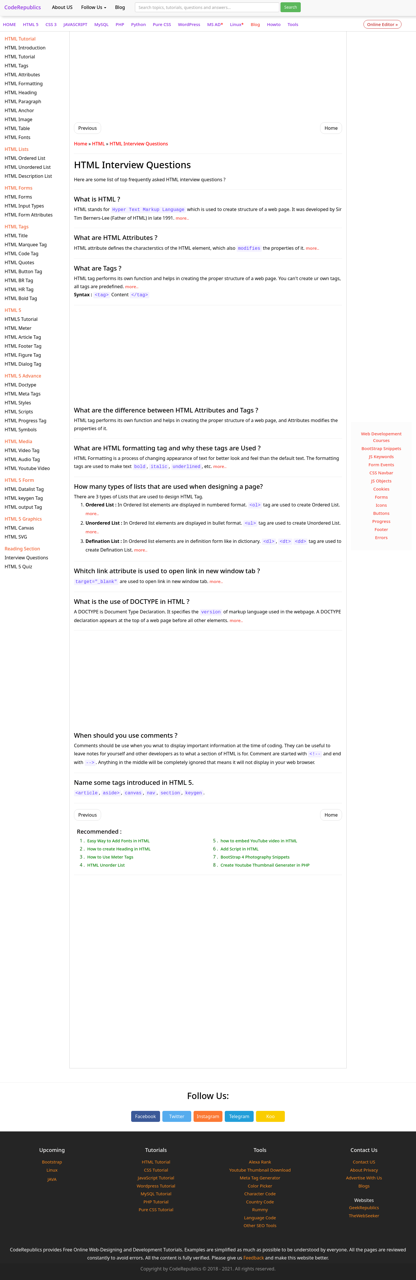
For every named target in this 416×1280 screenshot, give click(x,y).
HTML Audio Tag (22, 459)
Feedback (253, 1258)
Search (290, 7)
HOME (9, 24)
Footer (381, 529)
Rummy (260, 1209)
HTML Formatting (24, 83)
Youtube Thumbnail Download (260, 1170)
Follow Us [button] (93, 7)
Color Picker (260, 1186)
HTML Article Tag (23, 337)
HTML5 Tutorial (21, 319)
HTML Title (16, 235)
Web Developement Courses (381, 437)
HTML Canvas (19, 528)
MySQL (101, 24)
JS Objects (381, 481)
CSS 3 (51, 24)
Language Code (260, 1217)
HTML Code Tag (21, 253)
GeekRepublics (364, 1207)
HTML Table (17, 128)
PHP (120, 24)
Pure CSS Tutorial (156, 1209)
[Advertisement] (208, 76)
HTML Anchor (19, 110)
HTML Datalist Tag (24, 489)
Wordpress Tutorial (156, 1186)
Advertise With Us (364, 1178)
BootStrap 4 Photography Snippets (254, 857)
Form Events (381, 464)
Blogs (363, 1186)
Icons (381, 505)
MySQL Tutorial (156, 1193)
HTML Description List (28, 176)
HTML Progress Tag (26, 420)
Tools (293, 24)
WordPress (189, 24)
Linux (237, 24)
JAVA (51, 1179)
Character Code (260, 1193)
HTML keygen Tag (24, 498)
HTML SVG (16, 537)
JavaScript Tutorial (156, 1178)
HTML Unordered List (28, 167)
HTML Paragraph (23, 101)
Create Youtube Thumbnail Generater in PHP (264, 865)
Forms (381, 497)
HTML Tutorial (20, 56)
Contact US (364, 1162)
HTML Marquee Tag (26, 244)
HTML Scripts (19, 411)
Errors (381, 537)
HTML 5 (30, 24)
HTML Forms (18, 197)
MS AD (215, 24)
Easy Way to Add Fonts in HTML (118, 841)
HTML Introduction (25, 48)
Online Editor (382, 24)
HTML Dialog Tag (23, 364)
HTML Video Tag (22, 450)
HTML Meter (18, 328)
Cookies (381, 489)
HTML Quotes (19, 262)
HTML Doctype (20, 385)
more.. (182, 218)
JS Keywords (381, 456)
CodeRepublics (22, 7)
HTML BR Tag (19, 280)
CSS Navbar (381, 473)
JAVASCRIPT (75, 24)
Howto (274, 24)
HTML (98, 143)
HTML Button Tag (23, 271)
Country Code (260, 1202)
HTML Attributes (22, 74)
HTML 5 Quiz (18, 566)
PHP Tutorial (156, 1202)
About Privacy (364, 1170)
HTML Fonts (17, 137)
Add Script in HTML (239, 849)
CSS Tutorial (156, 1170)
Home (80, 143)
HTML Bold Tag (21, 298)
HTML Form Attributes (29, 215)
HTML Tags (16, 65)
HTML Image (18, 119)
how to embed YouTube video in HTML (258, 841)
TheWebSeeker (364, 1215)
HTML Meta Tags (22, 394)
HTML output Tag (23, 507)
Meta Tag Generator (260, 1178)
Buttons (381, 513)
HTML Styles (18, 402)
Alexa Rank (260, 1162)
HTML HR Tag (19, 289)
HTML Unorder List (106, 865)
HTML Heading (21, 92)
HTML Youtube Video (27, 468)
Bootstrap (52, 1162)
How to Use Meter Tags (110, 857)
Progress (381, 521)
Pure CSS (162, 24)
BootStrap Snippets (381, 448)
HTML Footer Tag (23, 346)
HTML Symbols (21, 429)
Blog (120, 7)
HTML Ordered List (25, 158)
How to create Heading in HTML (119, 849)
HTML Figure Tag (23, 355)
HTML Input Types (24, 206)
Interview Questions (26, 557)
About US (62, 7)
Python (138, 24)
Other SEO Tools (260, 1225)
